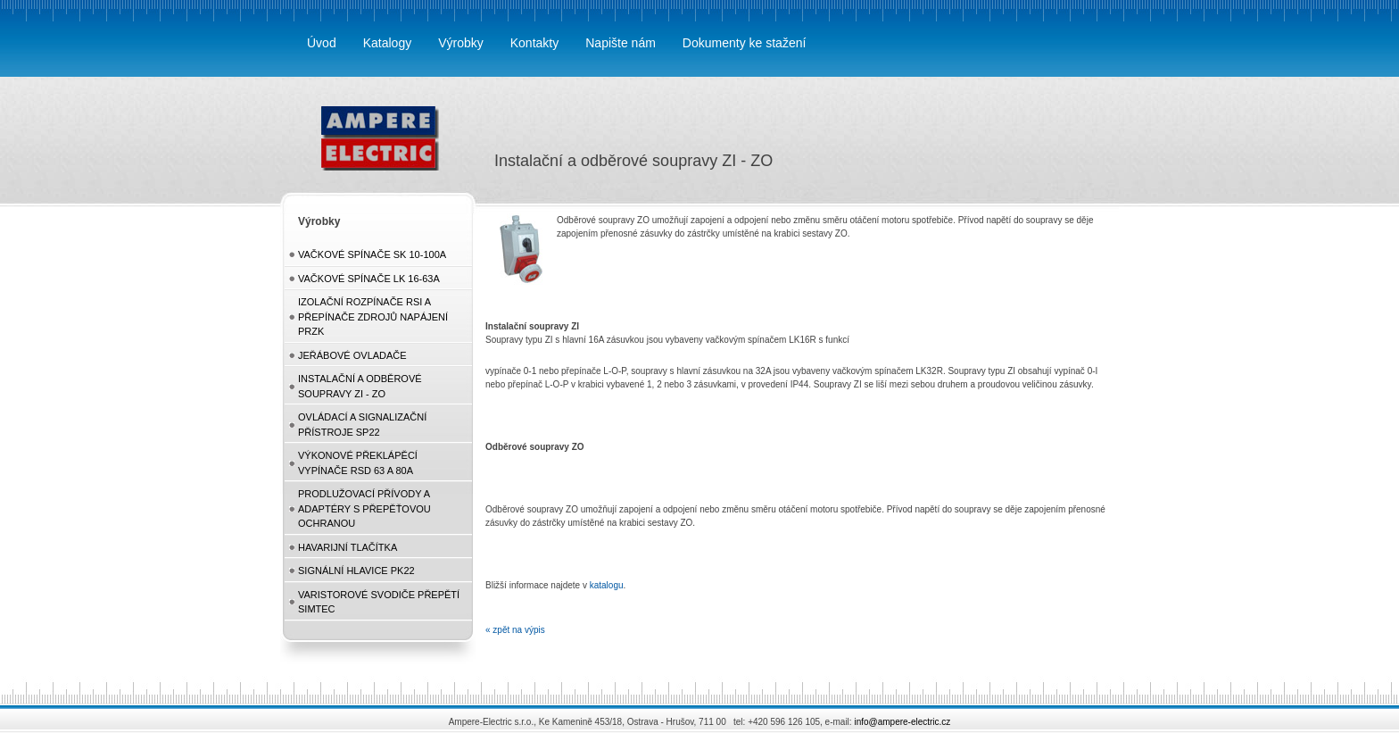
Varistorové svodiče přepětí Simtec (378, 602)
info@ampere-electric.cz (902, 722)
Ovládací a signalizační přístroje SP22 (362, 424)
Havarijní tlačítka (347, 547)
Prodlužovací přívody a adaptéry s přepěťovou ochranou (364, 508)
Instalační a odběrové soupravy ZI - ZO (360, 386)
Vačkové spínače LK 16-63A (369, 278)
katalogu (607, 585)
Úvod (321, 43)
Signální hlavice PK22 (356, 570)
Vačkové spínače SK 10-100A (372, 254)
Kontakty (534, 43)
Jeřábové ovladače (352, 355)
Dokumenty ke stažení (745, 43)
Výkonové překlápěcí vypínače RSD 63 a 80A (358, 463)
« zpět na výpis (515, 630)
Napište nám (620, 43)
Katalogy (387, 43)
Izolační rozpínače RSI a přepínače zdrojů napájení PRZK (373, 316)
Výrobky (461, 43)
